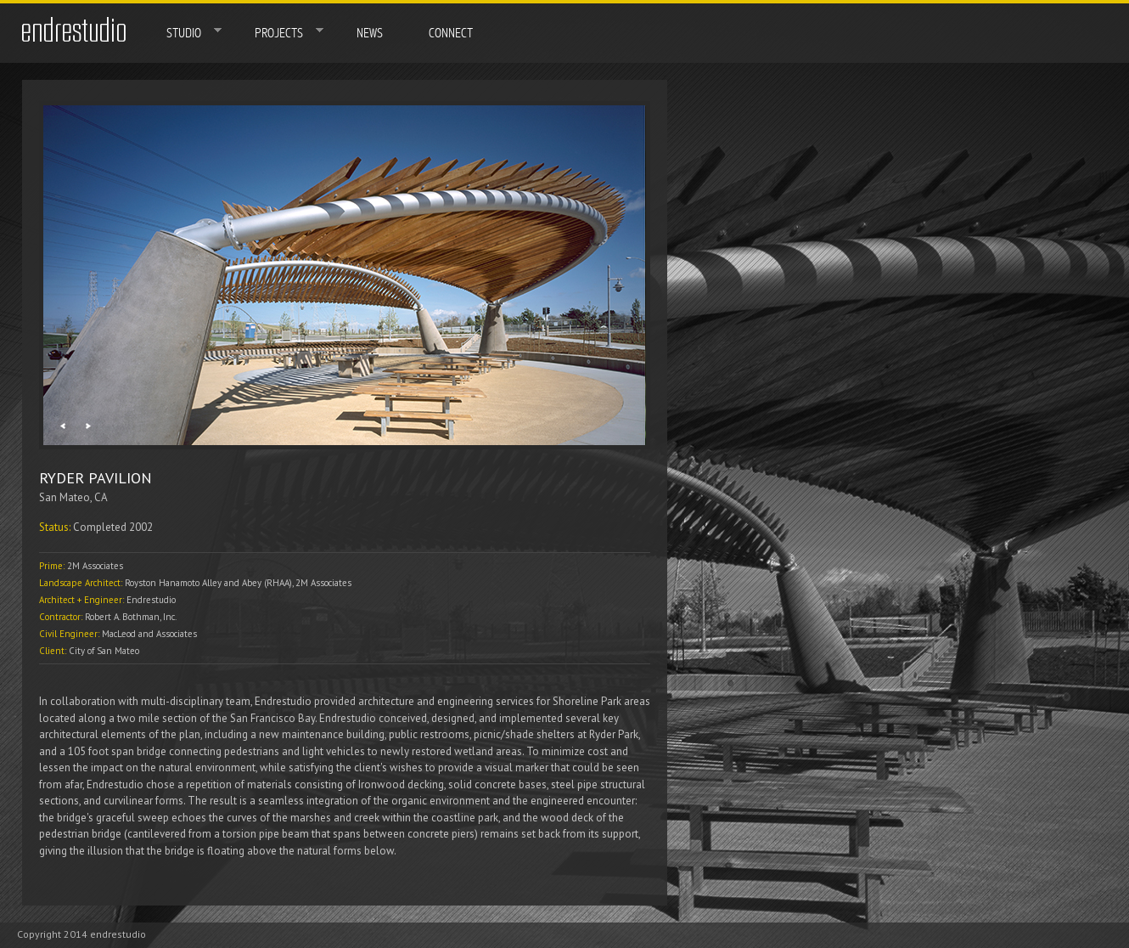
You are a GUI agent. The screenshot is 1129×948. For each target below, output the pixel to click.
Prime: (53, 566)
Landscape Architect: (82, 583)
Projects (277, 32)
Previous (62, 426)
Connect (451, 33)
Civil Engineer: (70, 634)
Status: (56, 527)
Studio (182, 32)
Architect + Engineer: (82, 600)
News (370, 33)
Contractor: (62, 617)
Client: (54, 651)
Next (87, 426)
